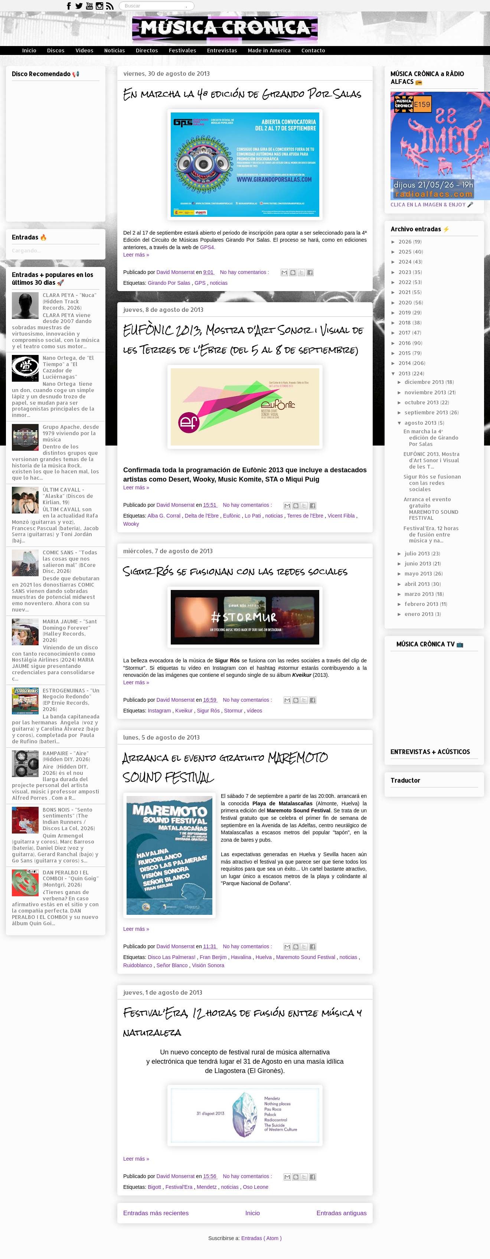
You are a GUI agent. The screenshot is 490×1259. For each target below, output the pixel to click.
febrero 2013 (422, 604)
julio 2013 (418, 553)
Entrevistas (222, 50)
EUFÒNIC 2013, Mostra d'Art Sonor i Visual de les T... (432, 460)
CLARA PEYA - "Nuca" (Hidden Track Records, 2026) (70, 301)
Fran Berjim (214, 957)
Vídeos (84, 50)
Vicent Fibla (342, 516)
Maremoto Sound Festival (306, 957)
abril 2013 (418, 584)
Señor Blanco (173, 965)
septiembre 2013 (427, 412)
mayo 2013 (419, 573)
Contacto (313, 50)
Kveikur (184, 711)
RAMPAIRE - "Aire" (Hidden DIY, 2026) (66, 756)
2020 (406, 302)
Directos (147, 50)
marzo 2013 (420, 594)
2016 (405, 343)
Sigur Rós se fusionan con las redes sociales (235, 571)
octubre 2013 (422, 402)
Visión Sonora (208, 965)
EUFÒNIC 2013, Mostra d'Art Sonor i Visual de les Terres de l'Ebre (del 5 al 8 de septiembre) (243, 339)
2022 (406, 282)
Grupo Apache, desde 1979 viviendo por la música (71, 433)
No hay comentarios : (245, 272)
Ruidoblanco (138, 965)
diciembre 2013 (425, 382)
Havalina (241, 957)
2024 (406, 261)
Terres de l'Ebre (306, 516)
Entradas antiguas (342, 1213)
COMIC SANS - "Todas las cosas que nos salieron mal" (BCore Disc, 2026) (70, 561)
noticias (218, 283)
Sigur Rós (209, 711)
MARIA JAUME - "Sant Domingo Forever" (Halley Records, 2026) (70, 630)
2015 (405, 353)
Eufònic (232, 516)
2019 (405, 312)
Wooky (131, 524)
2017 (405, 332)
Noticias (114, 50)
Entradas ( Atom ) (261, 1238)
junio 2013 (419, 563)
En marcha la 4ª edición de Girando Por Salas (242, 94)
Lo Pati (253, 516)
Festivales (182, 50)
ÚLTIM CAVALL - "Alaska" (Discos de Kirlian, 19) (68, 495)
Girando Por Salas (170, 283)
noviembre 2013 (426, 392)
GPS (201, 283)
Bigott (155, 1187)
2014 (405, 363)
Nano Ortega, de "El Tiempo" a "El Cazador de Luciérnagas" (68, 367)
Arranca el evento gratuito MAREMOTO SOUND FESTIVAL (431, 508)
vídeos (254, 711)
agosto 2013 (421, 423)
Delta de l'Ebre (202, 516)
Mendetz (207, 1187)
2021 (405, 292)
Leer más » (136, 255)
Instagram (160, 711)
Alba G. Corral (164, 516)
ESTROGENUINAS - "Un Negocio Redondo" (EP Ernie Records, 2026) (71, 699)
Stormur (234, 711)
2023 (406, 272)
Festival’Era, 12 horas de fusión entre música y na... (431, 534)
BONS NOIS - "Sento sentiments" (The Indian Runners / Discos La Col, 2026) (69, 818)
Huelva (264, 957)
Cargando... (26, 250)
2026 (406, 241)
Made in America (269, 50)
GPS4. (207, 247)
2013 (405, 373)
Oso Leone (256, 1187)
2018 (405, 322)
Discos (56, 50)
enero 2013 (420, 614)
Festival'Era (180, 1187)
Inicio (29, 50)
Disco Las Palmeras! (172, 957)
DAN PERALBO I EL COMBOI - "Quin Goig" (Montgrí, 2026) (71, 878)
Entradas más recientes (156, 1213)
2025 (406, 251)
